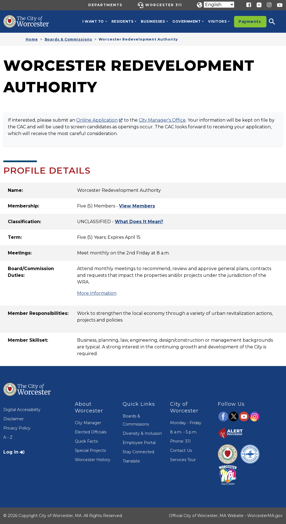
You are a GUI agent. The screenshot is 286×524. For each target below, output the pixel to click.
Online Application (97, 120)
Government (186, 21)
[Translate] (219, 4)
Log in (10, 452)
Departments (105, 5)
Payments (250, 21)
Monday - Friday (185, 422)
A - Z (8, 437)
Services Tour (183, 459)
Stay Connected (138, 451)
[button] (276, 21)
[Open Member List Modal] (137, 206)
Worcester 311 (163, 5)
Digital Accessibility (21, 409)
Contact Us (181, 450)
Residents (122, 21)
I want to (93, 21)
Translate (131, 461)
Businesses (153, 21)
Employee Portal (139, 442)
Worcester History (92, 459)
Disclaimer (13, 418)
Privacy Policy (16, 428)
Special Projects (90, 450)
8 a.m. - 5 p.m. (183, 432)
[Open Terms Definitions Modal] (139, 221)
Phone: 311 (180, 441)
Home (32, 39)
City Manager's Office (162, 120)
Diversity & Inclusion (142, 433)
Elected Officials (90, 432)
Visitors (217, 21)
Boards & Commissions (68, 39)
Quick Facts (86, 441)
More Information (96, 293)
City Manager (88, 422)
